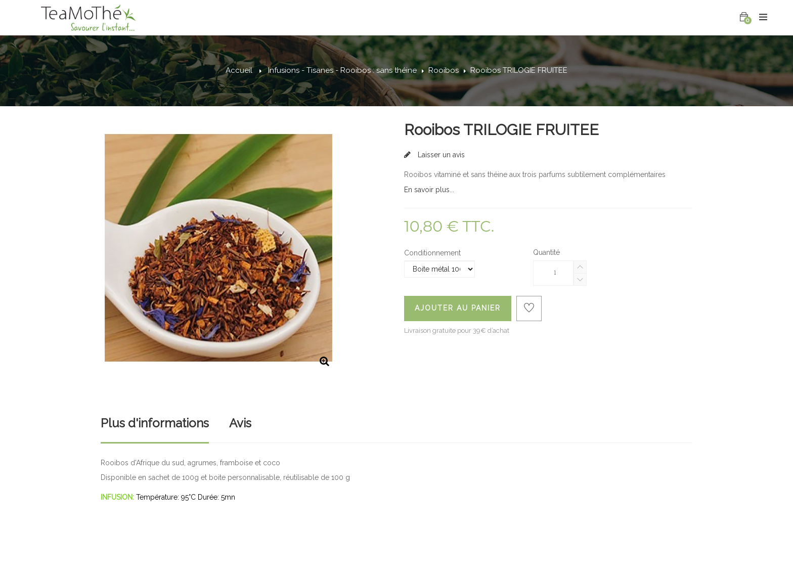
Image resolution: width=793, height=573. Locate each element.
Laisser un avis (440, 155)
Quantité (546, 252)
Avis (240, 423)
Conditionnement (433, 253)
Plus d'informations (155, 423)
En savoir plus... (429, 190)
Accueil (239, 70)
